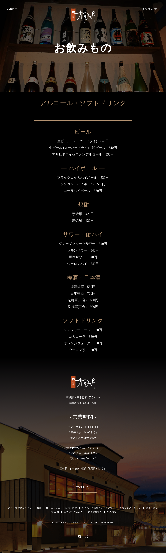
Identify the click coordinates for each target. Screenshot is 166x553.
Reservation (151, 9)
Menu (10, 8)
